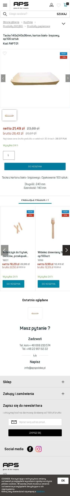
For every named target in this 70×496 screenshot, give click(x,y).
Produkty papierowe (38, 26)
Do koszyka (35, 166)
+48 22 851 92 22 (37, 349)
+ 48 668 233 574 (39, 345)
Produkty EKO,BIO (13, 26)
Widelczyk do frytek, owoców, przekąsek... (15, 254)
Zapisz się (35, 432)
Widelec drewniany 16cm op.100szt (52, 254)
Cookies (40, 491)
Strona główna (11, 22)
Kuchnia (28, 22)
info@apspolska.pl (35, 368)
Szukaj (62, 14)
